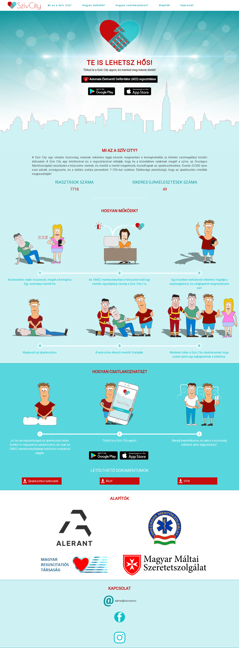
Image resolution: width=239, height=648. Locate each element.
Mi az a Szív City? (60, 5)
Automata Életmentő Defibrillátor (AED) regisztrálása (119, 79)
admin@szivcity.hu (125, 600)
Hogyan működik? (93, 5)
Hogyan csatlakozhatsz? (132, 5)
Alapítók (164, 5)
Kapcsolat (187, 5)
